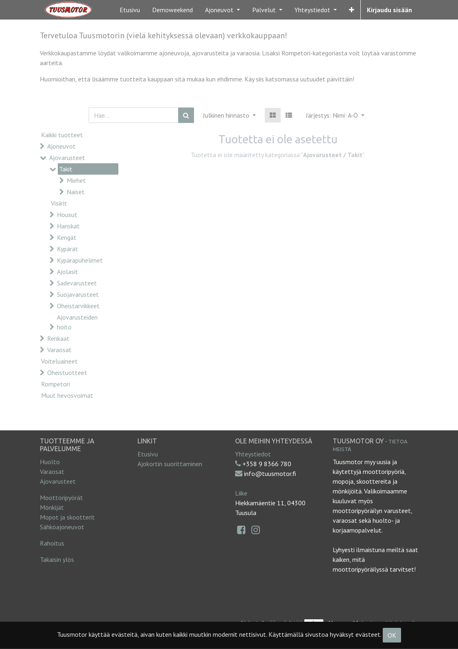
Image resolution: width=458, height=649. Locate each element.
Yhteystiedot (253, 454)
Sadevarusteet (77, 283)
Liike (241, 493)
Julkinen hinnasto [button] (227, 115)
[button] (351, 10)
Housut (67, 214)
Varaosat (59, 350)
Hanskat (68, 226)
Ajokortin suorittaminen (169, 464)
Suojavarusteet (78, 294)
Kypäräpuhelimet (80, 260)
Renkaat (58, 338)
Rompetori (55, 384)
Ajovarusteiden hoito (77, 322)
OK (392, 635)
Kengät (66, 237)
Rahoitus (52, 543)
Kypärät (67, 249)
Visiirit (59, 203)
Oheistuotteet (67, 372)
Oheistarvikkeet (78, 306)
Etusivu (147, 454)
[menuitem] (129, 10)
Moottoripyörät (61, 497)
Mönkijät (52, 507)
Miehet (76, 180)
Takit (65, 169)
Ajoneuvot (61, 146)
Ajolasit (67, 271)
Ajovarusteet (67, 157)
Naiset (76, 192)
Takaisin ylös (57, 559)
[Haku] (186, 115)
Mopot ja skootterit (67, 517)
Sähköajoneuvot (62, 527)
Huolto (50, 462)
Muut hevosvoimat (67, 395)
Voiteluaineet (59, 361)
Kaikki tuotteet (62, 135)
